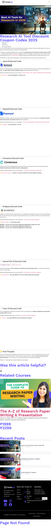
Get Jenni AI (4, 75)
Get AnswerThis (5, 274)
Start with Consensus (6, 172)
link (17, 172)
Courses (19, 494)
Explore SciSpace (5, 222)
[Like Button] (1, 368)
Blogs (18, 496)
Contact (19, 499)
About (18, 492)
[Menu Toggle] (49, 2)
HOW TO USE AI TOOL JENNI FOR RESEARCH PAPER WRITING (37, 72)
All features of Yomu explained (28, 315)
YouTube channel (15, 55)
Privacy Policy (31, 513)
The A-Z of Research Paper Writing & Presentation (25, 413)
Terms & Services (41, 513)
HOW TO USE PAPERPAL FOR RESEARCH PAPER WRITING (36, 122)
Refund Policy (36, 516)
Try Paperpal (4, 124)
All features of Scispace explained (31, 219)
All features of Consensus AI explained (33, 170)
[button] (0, 371)
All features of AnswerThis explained (32, 272)
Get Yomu (4, 318)
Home (18, 490)
